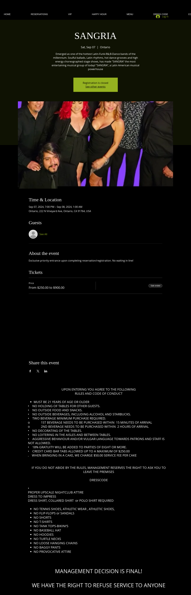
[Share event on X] (37, 371)
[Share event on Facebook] (30, 371)
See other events (95, 86)
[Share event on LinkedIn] (45, 371)
